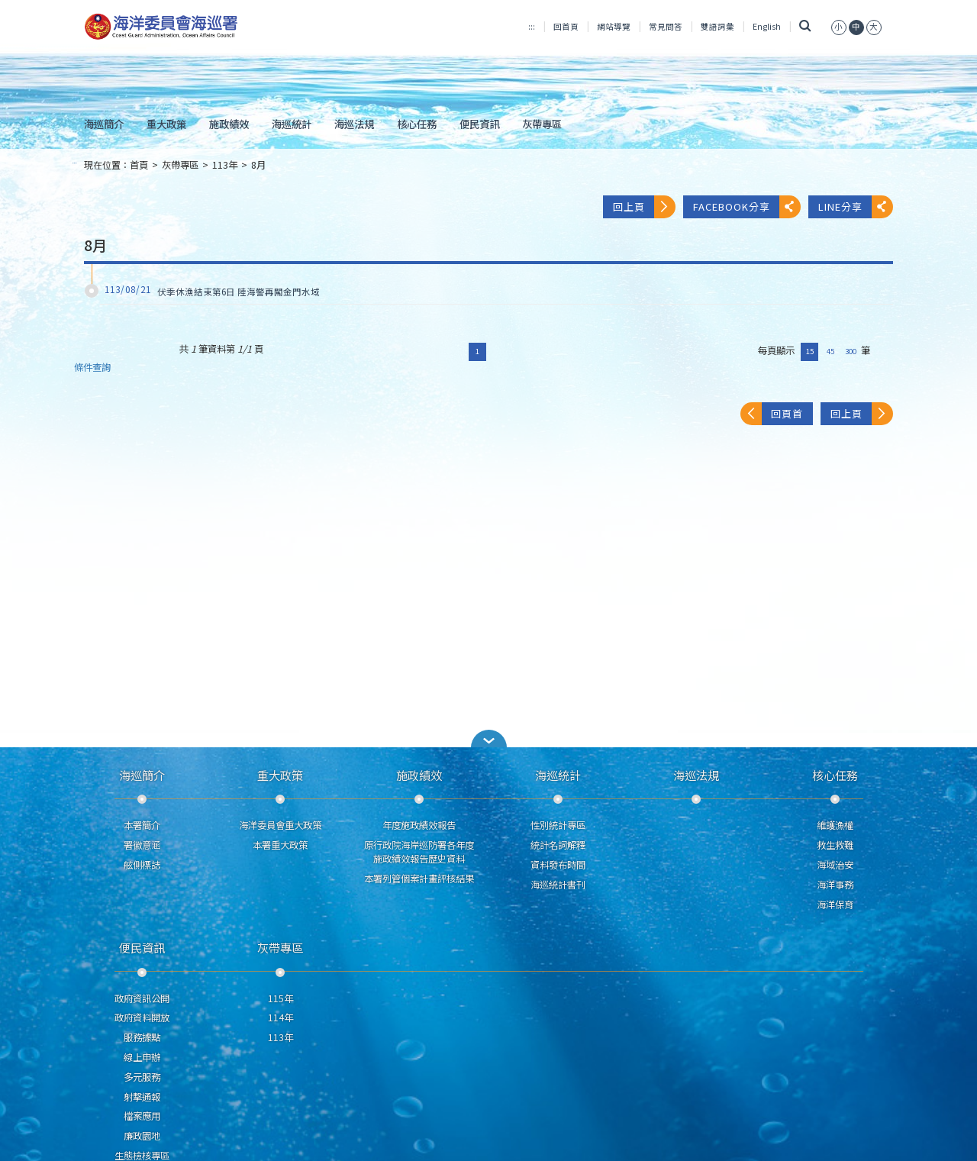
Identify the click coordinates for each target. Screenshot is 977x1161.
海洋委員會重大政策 (280, 825)
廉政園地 (142, 1136)
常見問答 (665, 26)
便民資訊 (479, 123)
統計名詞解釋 (557, 845)
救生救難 (835, 845)
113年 (224, 165)
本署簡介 (142, 825)
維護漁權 (835, 825)
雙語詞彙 (717, 26)
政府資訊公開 (141, 998)
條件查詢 (92, 367)
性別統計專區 (557, 825)
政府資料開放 (141, 1017)
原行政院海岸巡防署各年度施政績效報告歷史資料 (419, 852)
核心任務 (417, 123)
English (767, 26)
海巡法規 (354, 123)
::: (531, 26)
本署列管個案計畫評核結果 (419, 878)
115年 (280, 998)
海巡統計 (291, 123)
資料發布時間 (557, 865)
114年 (280, 1017)
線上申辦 (142, 1057)
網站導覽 (613, 26)
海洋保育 (835, 904)
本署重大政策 (280, 845)
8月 (258, 165)
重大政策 (166, 123)
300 (850, 351)
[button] (488, 738)
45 (830, 351)
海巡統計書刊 (557, 885)
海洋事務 (835, 885)
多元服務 (142, 1077)
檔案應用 (142, 1116)
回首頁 (566, 26)
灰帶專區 (542, 123)
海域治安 (835, 865)
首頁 (139, 165)
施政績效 (229, 123)
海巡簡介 (104, 123)
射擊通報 (142, 1097)
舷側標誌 (142, 865)
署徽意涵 (142, 845)
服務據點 (142, 1037)
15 (810, 351)
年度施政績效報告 (419, 825)
